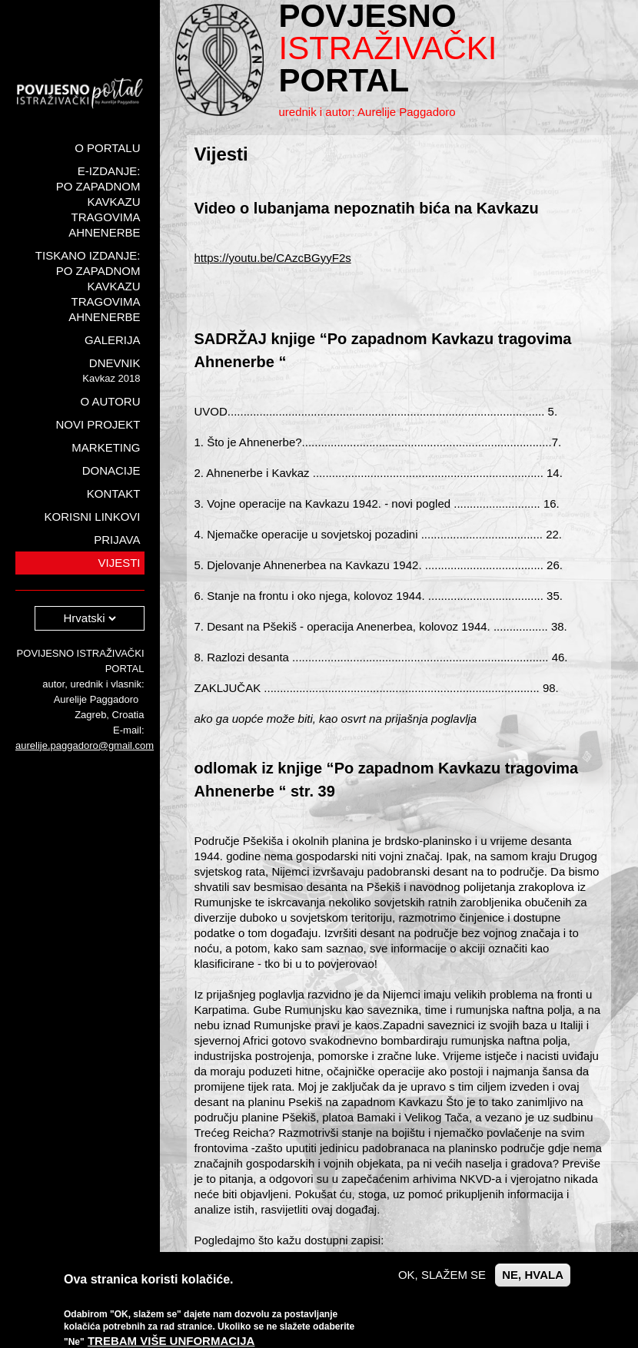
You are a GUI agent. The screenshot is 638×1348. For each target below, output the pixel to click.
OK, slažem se (442, 1279)
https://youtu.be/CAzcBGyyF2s (272, 257)
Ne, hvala (532, 1279)
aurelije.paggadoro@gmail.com (84, 745)
